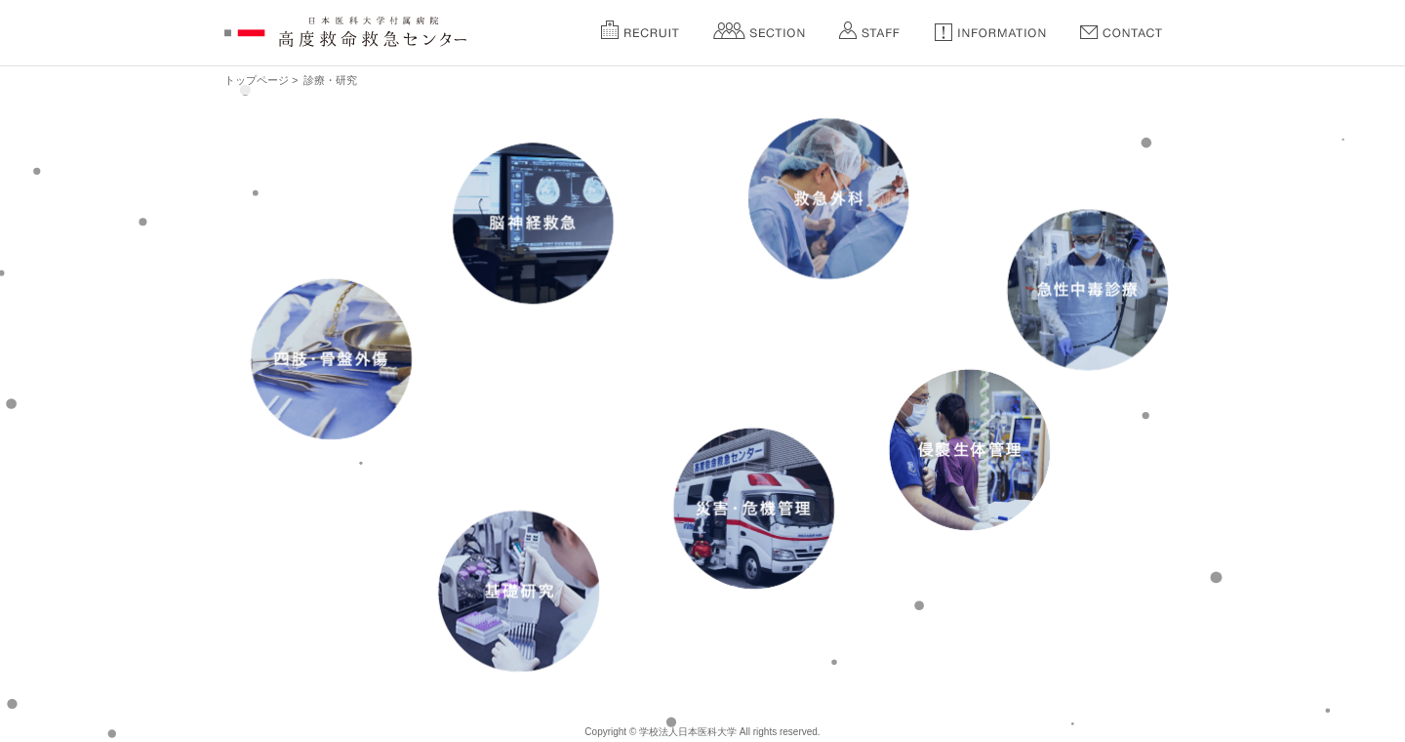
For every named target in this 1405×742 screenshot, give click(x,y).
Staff (869, 31)
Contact (1121, 31)
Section (759, 31)
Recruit (640, 31)
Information (990, 31)
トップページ (256, 80)
